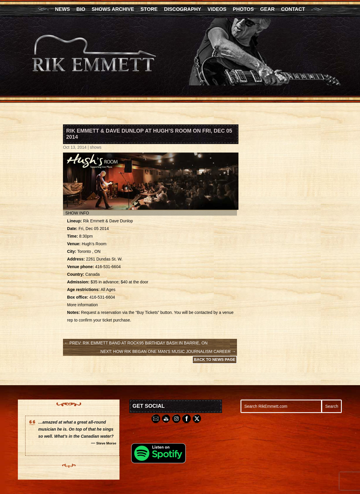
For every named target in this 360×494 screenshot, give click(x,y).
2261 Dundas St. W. (104, 259)
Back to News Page (214, 359)
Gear (267, 9)
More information (82, 304)
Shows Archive (113, 9)
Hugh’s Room (94, 243)
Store (149, 9)
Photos (243, 9)
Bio (80, 9)
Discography (182, 9)
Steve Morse (106, 443)
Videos (217, 9)
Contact (293, 9)
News (62, 9)
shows (96, 147)
